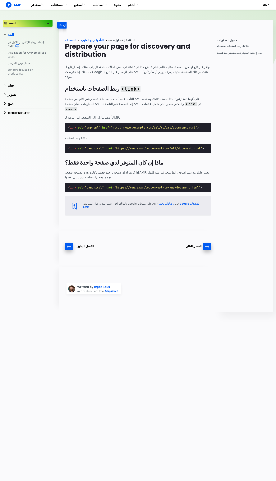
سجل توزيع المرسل (19, 63)
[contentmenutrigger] (243, 41)
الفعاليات (100, 5)
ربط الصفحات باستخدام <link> (233, 46)
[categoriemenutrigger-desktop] (71, 25)
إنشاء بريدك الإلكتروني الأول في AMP (26, 44)
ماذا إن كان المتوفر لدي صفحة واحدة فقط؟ (239, 53)
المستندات (59, 5)
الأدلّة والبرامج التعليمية (92, 40)
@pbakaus (102, 287)
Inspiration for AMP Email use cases (26, 54)
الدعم (133, 5)
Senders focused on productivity (20, 71)
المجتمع (80, 5)
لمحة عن (37, 5)
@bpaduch (112, 291)
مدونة (117, 5)
